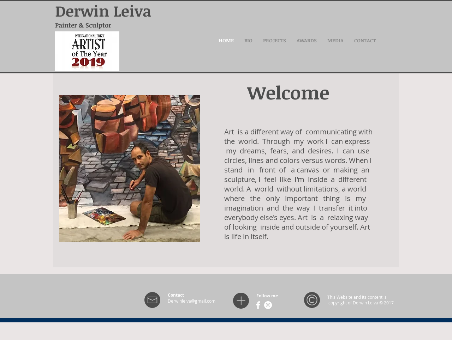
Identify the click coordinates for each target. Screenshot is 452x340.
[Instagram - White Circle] (268, 305)
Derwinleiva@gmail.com (191, 301)
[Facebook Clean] (258, 305)
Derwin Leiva (103, 10)
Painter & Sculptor (83, 25)
